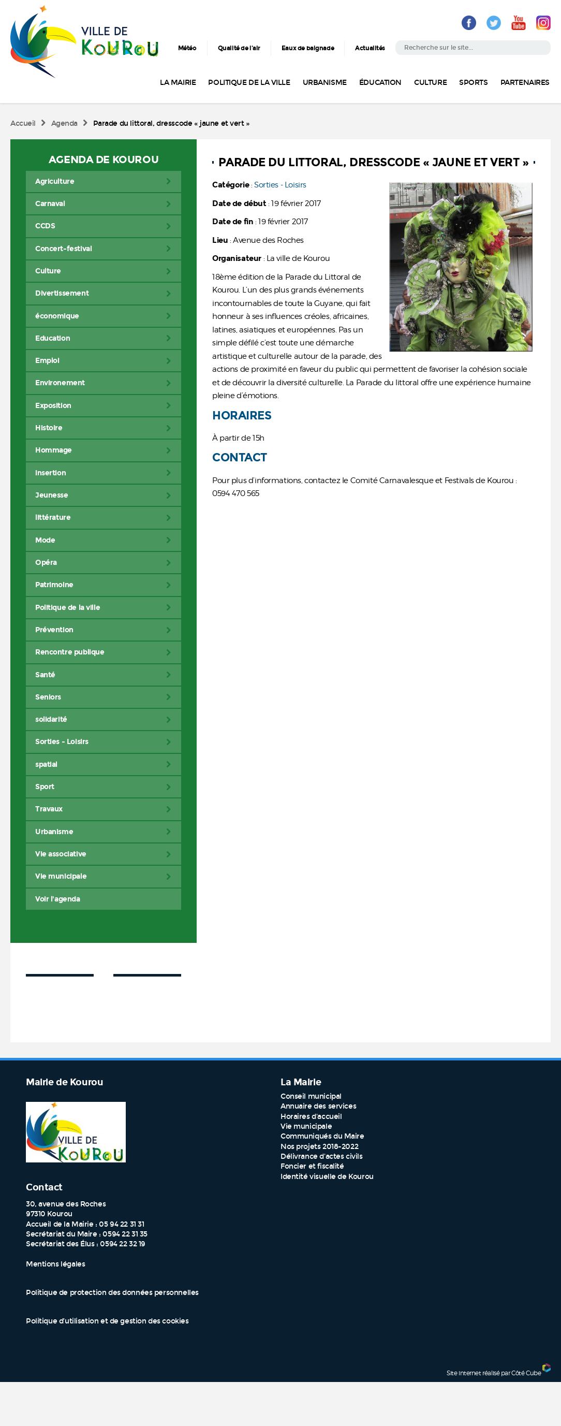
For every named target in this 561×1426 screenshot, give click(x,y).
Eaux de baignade (308, 48)
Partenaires (525, 82)
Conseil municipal (311, 1096)
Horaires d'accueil (311, 1116)
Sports (473, 82)
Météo (187, 48)
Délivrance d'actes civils (321, 1156)
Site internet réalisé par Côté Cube (494, 1372)
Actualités (370, 48)
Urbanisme (325, 82)
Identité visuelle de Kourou (327, 1176)
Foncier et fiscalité (312, 1166)
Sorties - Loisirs (280, 185)
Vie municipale (306, 1126)
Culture (430, 82)
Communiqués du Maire (322, 1136)
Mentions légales (55, 1264)
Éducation (380, 82)
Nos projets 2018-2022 (319, 1146)
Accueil (23, 123)
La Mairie (178, 82)
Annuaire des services (318, 1106)
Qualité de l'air (239, 48)
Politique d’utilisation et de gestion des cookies (107, 1321)
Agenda (64, 123)
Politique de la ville (249, 82)
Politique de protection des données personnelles (112, 1292)
